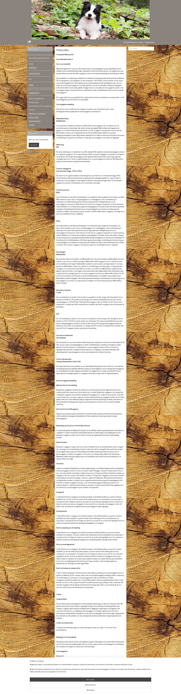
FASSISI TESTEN (34, 73)
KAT (30, 79)
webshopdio (33, 152)
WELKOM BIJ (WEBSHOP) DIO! (39, 58)
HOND (31, 64)
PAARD (31, 84)
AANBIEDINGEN (34, 92)
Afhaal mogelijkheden (36, 98)
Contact (31, 109)
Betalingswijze (34, 102)
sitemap (85, 691)
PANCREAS (32, 67)
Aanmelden (34, 145)
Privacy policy (34, 117)
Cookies (32, 124)
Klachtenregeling (34, 120)
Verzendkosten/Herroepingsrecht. (41, 105)
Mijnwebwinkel (110, 691)
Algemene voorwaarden (37, 113)
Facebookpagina (149, 42)
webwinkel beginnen (94, 691)
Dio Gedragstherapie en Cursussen (133, 42)
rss (88, 691)
